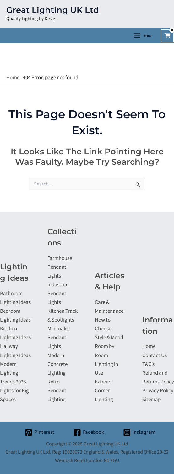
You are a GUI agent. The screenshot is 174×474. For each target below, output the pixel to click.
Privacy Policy (157, 390)
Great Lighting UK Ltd (52, 10)
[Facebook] (88, 432)
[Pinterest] (40, 432)
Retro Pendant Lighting (56, 390)
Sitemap (151, 399)
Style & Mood (109, 337)
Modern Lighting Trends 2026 (13, 373)
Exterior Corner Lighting (104, 390)
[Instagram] (139, 432)
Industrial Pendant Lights (57, 293)
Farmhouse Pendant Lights (59, 267)
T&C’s (148, 364)
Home (12, 77)
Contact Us (154, 355)
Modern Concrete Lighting (57, 364)
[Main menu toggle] (142, 35)
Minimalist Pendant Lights (58, 337)
